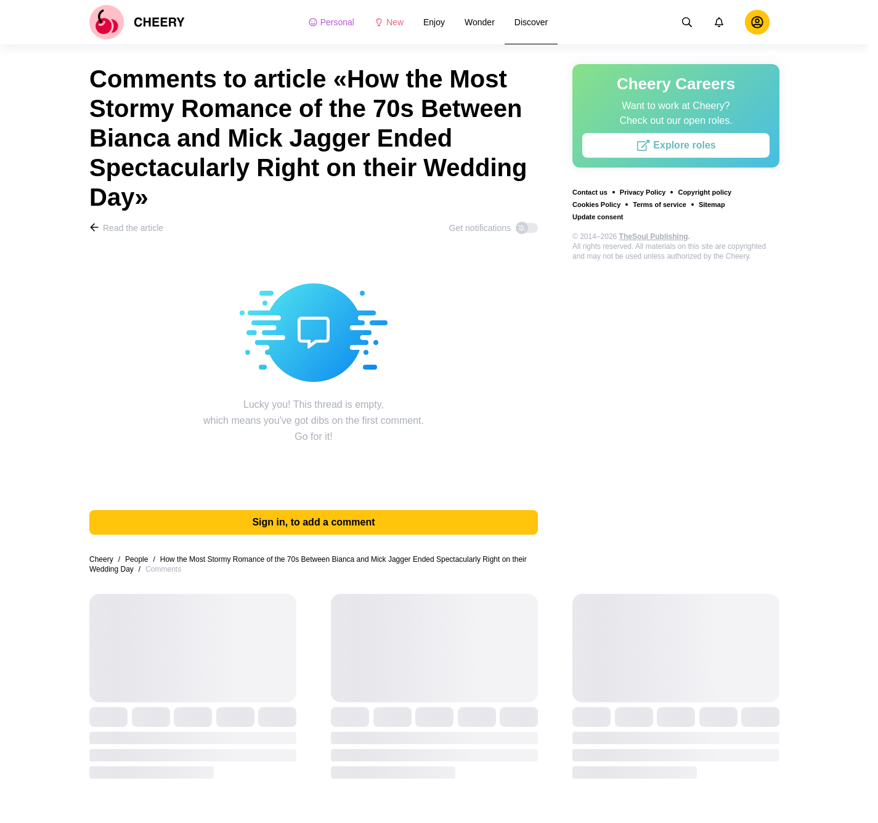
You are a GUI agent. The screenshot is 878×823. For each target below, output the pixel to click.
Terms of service (659, 204)
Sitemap (712, 204)
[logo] (137, 22)
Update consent (598, 217)
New (389, 22)
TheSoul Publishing (653, 236)
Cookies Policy (596, 204)
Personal (331, 22)
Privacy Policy (643, 192)
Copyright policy (704, 192)
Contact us (590, 192)
